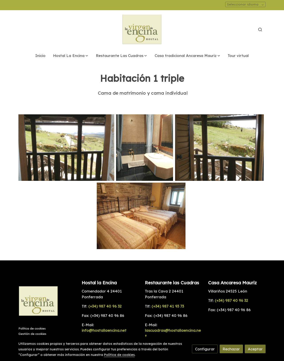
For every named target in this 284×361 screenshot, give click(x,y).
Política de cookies (32, 328)
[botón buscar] (260, 29)
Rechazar (231, 349)
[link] (142, 30)
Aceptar (255, 349)
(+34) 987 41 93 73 (167, 306)
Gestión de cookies (32, 334)
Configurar (205, 349)
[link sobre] (47, 302)
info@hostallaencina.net (104, 330)
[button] (70, 55)
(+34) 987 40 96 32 (105, 306)
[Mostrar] (66, 147)
